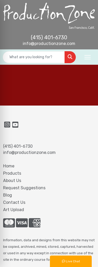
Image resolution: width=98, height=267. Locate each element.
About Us (12, 180)
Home (8, 166)
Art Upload (13, 209)
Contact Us (14, 202)
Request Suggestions (24, 187)
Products (12, 173)
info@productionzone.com (49, 43)
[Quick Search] (34, 57)
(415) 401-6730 (49, 37)
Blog (7, 195)
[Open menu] (87, 57)
